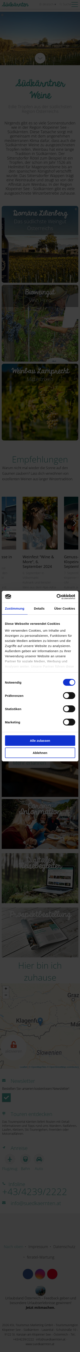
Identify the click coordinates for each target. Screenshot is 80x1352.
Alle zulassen (40, 740)
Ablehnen (40, 753)
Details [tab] (39, 608)
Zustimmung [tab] (14, 608)
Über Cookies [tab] (64, 608)
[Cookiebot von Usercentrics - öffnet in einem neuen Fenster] (57, 597)
